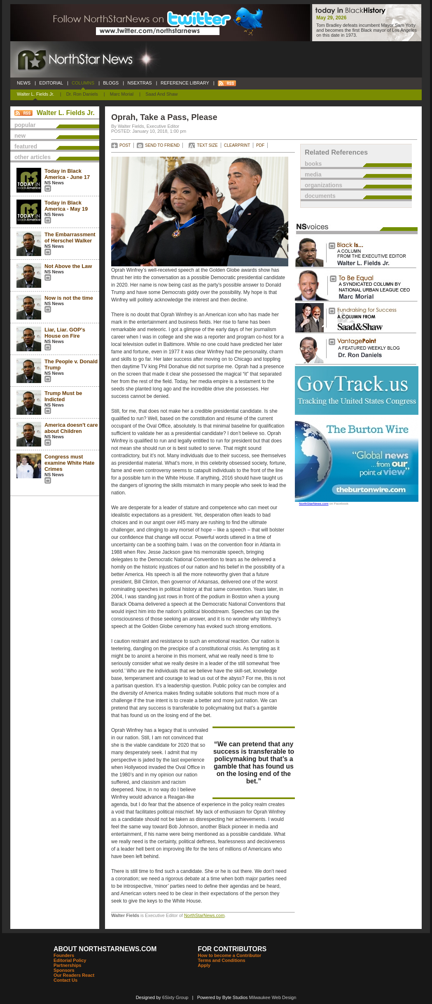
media (313, 174)
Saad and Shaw (161, 94)
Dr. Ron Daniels (82, 94)
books (313, 163)
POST (125, 145)
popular (24, 125)
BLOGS (110, 82)
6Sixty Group (175, 997)
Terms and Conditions (221, 960)
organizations (323, 185)
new (20, 135)
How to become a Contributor (229, 955)
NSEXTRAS (139, 82)
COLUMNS (83, 82)
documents (320, 196)
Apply (204, 965)
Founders (64, 955)
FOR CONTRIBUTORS (232, 948)
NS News (54, 182)
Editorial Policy (70, 960)
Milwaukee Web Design (273, 997)
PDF (260, 145)
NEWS (23, 82)
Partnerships (67, 965)
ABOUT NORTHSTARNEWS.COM (105, 948)
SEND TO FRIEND (162, 145)
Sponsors (64, 970)
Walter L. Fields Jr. (35, 94)
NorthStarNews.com (204, 915)
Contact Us (65, 980)
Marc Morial (121, 94)
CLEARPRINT (237, 145)
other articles (32, 157)
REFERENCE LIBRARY (185, 82)
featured (25, 146)
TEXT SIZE (207, 145)
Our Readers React (74, 975)
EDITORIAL (51, 82)
